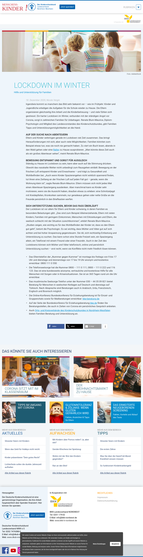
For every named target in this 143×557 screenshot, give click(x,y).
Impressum (102, 497)
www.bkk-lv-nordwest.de (66, 520)
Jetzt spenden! (67, 7)
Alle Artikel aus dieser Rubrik (18, 473)
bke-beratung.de (91, 298)
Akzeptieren (115, 544)
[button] (55, 326)
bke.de (93, 303)
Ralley (56, 149)
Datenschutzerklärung (107, 501)
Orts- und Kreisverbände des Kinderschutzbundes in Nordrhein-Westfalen (72, 310)
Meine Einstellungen (99, 544)
